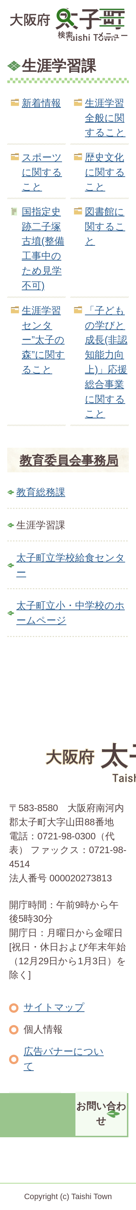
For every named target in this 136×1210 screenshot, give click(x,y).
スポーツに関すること (42, 172)
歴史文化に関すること (105, 172)
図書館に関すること (105, 226)
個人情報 (43, 1029)
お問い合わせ (101, 1113)
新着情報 (41, 103)
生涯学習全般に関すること (105, 117)
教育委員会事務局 (69, 460)
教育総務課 (40, 492)
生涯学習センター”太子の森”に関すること (43, 340)
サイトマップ (54, 1007)
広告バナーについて (64, 1059)
